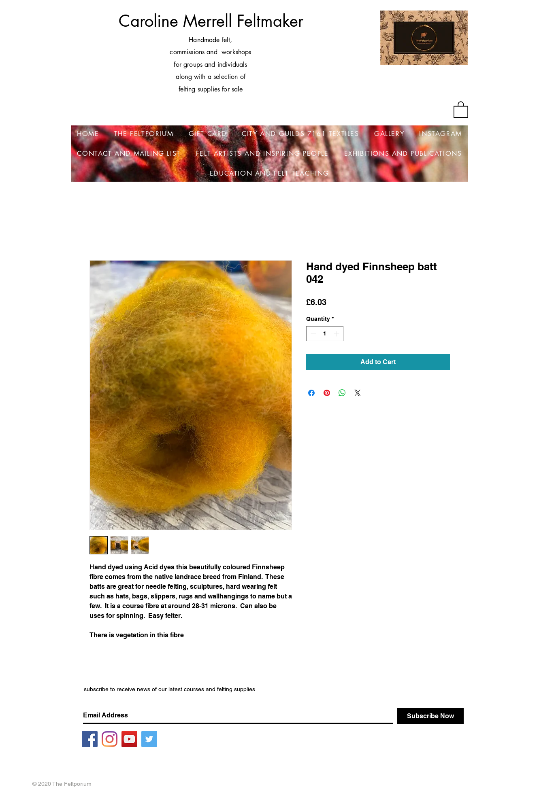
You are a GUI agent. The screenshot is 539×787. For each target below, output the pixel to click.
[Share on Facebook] (311, 393)
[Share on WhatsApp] (342, 393)
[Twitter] (149, 739)
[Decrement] (312, 334)
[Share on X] (357, 393)
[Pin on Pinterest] (327, 393)
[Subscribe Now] (430, 716)
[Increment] (337, 334)
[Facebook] (90, 739)
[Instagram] (109, 739)
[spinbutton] (324, 334)
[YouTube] (129, 739)
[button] (461, 109)
